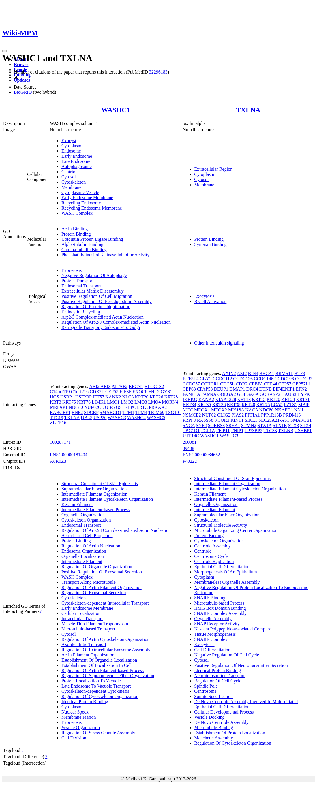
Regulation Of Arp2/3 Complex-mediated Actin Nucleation (116, 322)
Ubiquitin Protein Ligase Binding (92, 239)
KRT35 (204, 404)
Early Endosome (76, 156)
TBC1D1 (191, 430)
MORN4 (170, 402)
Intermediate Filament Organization (94, 494)
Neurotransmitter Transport (219, 675)
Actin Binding (74, 228)
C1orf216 (80, 391)
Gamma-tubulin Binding (84, 249)
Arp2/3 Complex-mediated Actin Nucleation (102, 317)
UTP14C (191, 435)
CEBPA (256, 383)
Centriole (70, 171)
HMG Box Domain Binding (220, 608)
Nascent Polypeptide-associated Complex (232, 628)
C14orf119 (60, 391)
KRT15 (258, 399)
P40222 (190, 461)
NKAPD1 (284, 409)
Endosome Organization (83, 551)
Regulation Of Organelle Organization (96, 566)
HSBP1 (67, 396)
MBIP (304, 404)
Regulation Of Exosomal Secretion (93, 592)
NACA (251, 409)
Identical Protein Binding (84, 701)
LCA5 (277, 404)
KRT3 (55, 402)
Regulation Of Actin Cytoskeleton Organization (105, 639)
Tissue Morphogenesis (215, 634)
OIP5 (110, 407)
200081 (189, 442)
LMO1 (113, 402)
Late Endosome (75, 161)
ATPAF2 (119, 386)
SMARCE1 (301, 420)
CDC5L (227, 383)
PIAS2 (238, 415)
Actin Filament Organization (88, 654)
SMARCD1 (110, 412)
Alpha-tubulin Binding (82, 244)
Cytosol (68, 176)
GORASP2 (270, 394)
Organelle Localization (82, 556)
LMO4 (154, 402)
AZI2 (242, 373)
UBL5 (86, 417)
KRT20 (141, 396)
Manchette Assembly (213, 737)
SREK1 (233, 425)
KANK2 (113, 396)
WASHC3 (117, 417)
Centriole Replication (214, 561)
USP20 (99, 417)
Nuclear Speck (75, 711)
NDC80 (76, 407)
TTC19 (56, 417)
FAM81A (191, 394)
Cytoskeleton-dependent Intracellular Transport (105, 603)
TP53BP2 (253, 430)
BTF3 (299, 373)
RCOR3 (222, 420)
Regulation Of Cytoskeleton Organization (99, 696)
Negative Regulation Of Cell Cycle (226, 654)
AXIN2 (229, 373)
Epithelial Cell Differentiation (222, 566)
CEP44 (270, 383)
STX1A (265, 425)
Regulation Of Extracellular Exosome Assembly (105, 649)
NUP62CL (94, 407)
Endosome (71, 150)
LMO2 (127, 402)
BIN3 (253, 373)
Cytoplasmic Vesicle (80, 192)
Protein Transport (77, 280)
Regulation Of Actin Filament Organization (101, 587)
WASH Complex (77, 213)
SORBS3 (216, 425)
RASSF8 (205, 420)
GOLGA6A (248, 394)
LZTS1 (290, 404)
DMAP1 (237, 389)
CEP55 (111, 391)
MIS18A (236, 409)
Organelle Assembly (213, 618)
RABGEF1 (60, 412)
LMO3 (140, 402)
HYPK (303, 394)
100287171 (60, 442)
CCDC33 (303, 378)
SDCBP (91, 412)
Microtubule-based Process (219, 603)
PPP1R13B (271, 415)
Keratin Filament (77, 504)
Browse (21, 64)
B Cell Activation (210, 301)
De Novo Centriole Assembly (221, 722)
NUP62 (209, 415)
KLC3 (128, 396)
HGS (54, 396)
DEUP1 (221, 389)
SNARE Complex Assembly (220, 613)
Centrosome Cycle (211, 556)
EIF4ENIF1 (284, 389)
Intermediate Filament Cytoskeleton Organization (107, 499)
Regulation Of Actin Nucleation (90, 545)
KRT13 (244, 399)
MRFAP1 (58, 407)
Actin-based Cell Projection (87, 535)
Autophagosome (76, 166)
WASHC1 (115, 110)
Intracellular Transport (82, 618)
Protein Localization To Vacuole (91, 680)
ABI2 (94, 386)
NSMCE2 (192, 415)
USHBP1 (303, 430)
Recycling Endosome (81, 202)
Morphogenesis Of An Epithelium (225, 571)
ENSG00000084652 (201, 454)
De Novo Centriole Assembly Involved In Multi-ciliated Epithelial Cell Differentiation (246, 704)
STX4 (305, 425)
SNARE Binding (209, 597)
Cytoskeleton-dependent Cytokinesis (95, 691)
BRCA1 (266, 373)
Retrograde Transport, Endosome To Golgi (100, 327)
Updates (22, 80)
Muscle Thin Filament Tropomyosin (94, 623)
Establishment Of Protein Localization (229, 732)
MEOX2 (219, 409)
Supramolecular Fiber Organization (94, 488)
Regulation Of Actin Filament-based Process (102, 670)
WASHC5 (156, 417)
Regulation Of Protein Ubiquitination (95, 306)
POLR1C (139, 407)
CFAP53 (205, 389)
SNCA (189, 425)
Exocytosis (71, 270)
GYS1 (166, 391)
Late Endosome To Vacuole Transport (96, 686)
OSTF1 (122, 407)
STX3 (293, 425)
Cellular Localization (81, 613)
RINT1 (236, 420)
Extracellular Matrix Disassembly (92, 291)
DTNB (265, 389)
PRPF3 (189, 420)
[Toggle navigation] (4, 51)
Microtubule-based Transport (88, 628)
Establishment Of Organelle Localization (99, 660)
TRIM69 (156, 412)
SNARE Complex (210, 639)
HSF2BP (83, 396)
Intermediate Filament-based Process (95, 509)
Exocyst (68, 140)
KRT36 (219, 404)
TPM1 (128, 412)
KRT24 (288, 399)
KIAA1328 (225, 399)
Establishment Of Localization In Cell (96, 665)
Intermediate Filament (81, 561)
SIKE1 (251, 420)
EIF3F (125, 391)
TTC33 (270, 430)
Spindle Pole (205, 686)
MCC (188, 409)
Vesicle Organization (80, 727)
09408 (188, 448)
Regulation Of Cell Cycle (217, 680)
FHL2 (154, 391)
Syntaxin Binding (210, 244)
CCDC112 (222, 378)
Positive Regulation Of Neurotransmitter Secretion (241, 665)
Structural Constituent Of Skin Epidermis (99, 483)
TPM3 (141, 412)
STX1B (280, 425)
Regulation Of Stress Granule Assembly (98, 732)
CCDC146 (263, 378)
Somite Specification (213, 696)
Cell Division (73, 737)
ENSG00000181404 (68, 454)
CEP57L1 (301, 383)
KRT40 (248, 404)
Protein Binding (76, 233)
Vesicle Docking (209, 717)
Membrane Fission (78, 717)
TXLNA (248, 110)
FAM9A (208, 394)
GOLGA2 (226, 394)
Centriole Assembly (212, 545)
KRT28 (171, 396)
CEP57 (284, 383)
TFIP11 (223, 430)
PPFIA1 (252, 415)
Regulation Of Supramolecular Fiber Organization (107, 675)
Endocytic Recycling (80, 311)
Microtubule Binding (213, 727)
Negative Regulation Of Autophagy (94, 275)
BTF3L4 (190, 378)
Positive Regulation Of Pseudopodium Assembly (106, 301)
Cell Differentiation (212, 649)
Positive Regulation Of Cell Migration (96, 296)
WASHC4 (136, 417)
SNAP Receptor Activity (217, 623)
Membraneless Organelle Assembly (227, 582)
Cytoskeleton (73, 182)
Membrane (71, 187)
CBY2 (205, 378)
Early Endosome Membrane (87, 197)
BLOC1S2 (154, 386)
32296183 (158, 71)
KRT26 (156, 396)
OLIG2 (223, 415)
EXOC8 (139, 391)
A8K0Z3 (58, 461)
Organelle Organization (83, 514)
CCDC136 (243, 378)
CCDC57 (191, 383)
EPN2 (301, 389)
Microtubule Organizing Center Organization (235, 530)
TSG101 (173, 412)
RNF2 (77, 412)
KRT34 (189, 404)
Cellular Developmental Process (224, 711)
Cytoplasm (71, 145)
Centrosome (205, 691)
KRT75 (69, 402)
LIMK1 (99, 402)
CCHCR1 (210, 383)
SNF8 (201, 425)
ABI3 (105, 386)
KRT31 (303, 399)
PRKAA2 (158, 407)
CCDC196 (284, 378)
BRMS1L (284, 373)
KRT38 (233, 404)
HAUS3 (288, 394)
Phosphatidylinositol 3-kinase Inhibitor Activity (105, 254)
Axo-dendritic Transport (83, 644)
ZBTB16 (58, 422)
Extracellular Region (213, 169)
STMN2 (248, 425)
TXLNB (285, 430)
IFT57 (98, 396)
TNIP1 (237, 430)
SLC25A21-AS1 (273, 420)
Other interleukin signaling (219, 342)
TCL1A (208, 430)
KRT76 (84, 402)
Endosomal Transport (81, 285)
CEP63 (189, 389)
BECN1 (136, 386)
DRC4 (252, 389)
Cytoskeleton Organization (86, 519)
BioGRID (23, 92)
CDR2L (97, 391)
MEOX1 (202, 409)
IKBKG (190, 399)
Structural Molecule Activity (220, 525)
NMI (298, 409)
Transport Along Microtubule (88, 582)
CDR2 (241, 383)
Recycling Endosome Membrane (91, 208)
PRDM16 (292, 415)
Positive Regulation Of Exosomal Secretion (101, 571)
